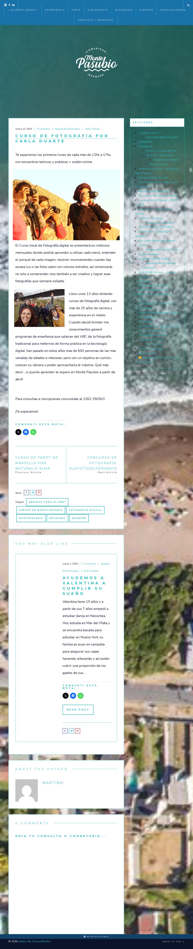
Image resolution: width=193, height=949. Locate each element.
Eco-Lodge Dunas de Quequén (156, 240)
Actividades (145, 142)
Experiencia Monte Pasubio (154, 258)
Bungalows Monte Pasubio (154, 191)
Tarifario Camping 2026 (152, 330)
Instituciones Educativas (160, 222)
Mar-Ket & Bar (154, 344)
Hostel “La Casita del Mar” (162, 151)
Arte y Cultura (92, 128)
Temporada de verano (151, 339)
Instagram (144, 276)
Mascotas (144, 281)
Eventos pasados (148, 254)
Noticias (143, 299)
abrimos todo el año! (47, 502)
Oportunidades (173, 5)
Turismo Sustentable (150, 348)
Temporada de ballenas (152, 335)
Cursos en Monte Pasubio (41, 510)
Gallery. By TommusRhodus (34, 941)
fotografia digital (85, 510)
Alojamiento (98, 5)
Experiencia (55, 5)
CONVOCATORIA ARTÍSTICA (155, 227)
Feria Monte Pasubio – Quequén (157, 272)
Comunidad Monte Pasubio (162, 137)
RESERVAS (145, 321)
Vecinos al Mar (147, 353)
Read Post (78, 709)
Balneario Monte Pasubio (153, 177)
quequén (79, 518)
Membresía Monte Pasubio (154, 285)
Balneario (124, 5)
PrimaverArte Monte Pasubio (163, 249)
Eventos (143, 245)
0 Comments (43, 128)
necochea (57, 518)
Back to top (174, 941)
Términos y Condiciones (160, 155)
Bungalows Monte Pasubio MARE (158, 195)
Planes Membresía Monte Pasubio (158, 312)
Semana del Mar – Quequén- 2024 (159, 326)
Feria (76, 5)
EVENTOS (146, 5)
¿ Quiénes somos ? (23, 5)
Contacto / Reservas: (96, 15)
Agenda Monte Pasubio (67, 128)
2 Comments (89, 563)
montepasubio (31, 518)
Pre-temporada (147, 317)
